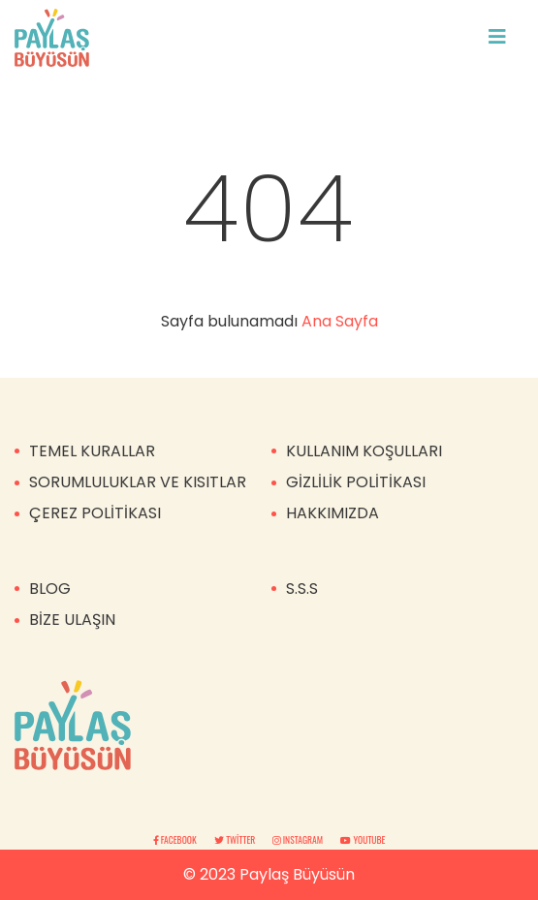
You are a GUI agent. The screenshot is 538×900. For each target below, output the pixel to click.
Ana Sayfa (339, 321)
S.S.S (302, 588)
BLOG (50, 588)
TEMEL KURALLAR (92, 451)
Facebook (176, 840)
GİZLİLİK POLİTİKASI (356, 482)
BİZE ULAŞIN (72, 619)
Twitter (236, 840)
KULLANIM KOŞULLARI (364, 451)
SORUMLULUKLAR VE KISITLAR (137, 482)
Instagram (298, 840)
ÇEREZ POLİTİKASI (95, 513)
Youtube (362, 840)
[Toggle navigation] (497, 37)
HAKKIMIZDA (332, 513)
